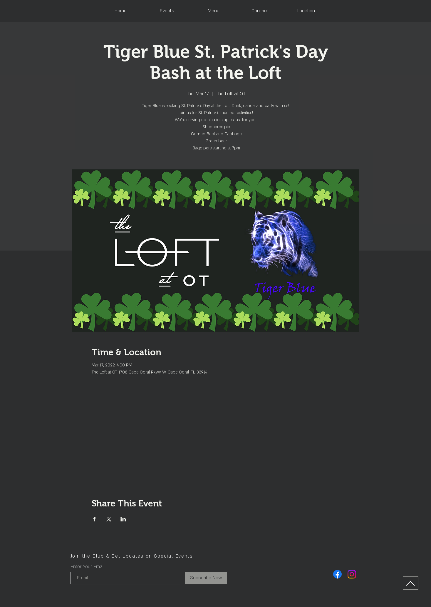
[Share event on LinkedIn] (123, 519)
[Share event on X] (109, 519)
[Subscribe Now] (206, 578)
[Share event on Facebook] (94, 519)
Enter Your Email (88, 566)
